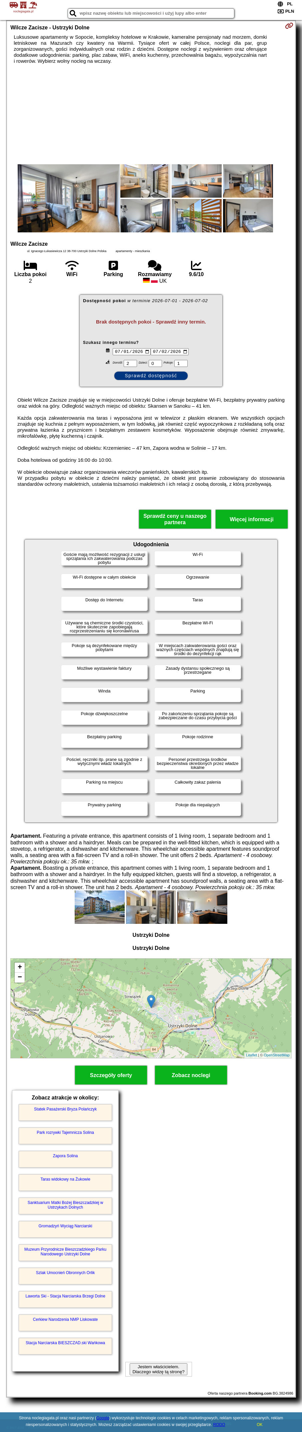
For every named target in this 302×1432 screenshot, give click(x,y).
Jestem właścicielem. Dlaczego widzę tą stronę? (158, 1369)
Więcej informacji (251, 519)
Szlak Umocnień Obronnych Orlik (65, 1272)
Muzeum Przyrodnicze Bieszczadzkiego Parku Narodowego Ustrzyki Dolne (65, 1251)
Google (102, 1418)
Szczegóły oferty (111, 1075)
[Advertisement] (151, 114)
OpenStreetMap (277, 1055)
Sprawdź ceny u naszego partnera (174, 519)
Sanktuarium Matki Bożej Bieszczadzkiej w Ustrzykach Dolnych (65, 1205)
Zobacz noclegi (191, 1075)
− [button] (20, 978)
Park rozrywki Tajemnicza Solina (65, 1132)
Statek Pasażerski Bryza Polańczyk (65, 1109)
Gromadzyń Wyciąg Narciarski (65, 1226)
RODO (219, 1424)
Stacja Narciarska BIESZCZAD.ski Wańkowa (65, 1343)
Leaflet (251, 1055)
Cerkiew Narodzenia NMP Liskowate (65, 1319)
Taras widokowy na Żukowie (65, 1179)
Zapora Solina (65, 1156)
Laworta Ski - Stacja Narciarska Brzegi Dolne (65, 1296)
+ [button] (20, 968)
